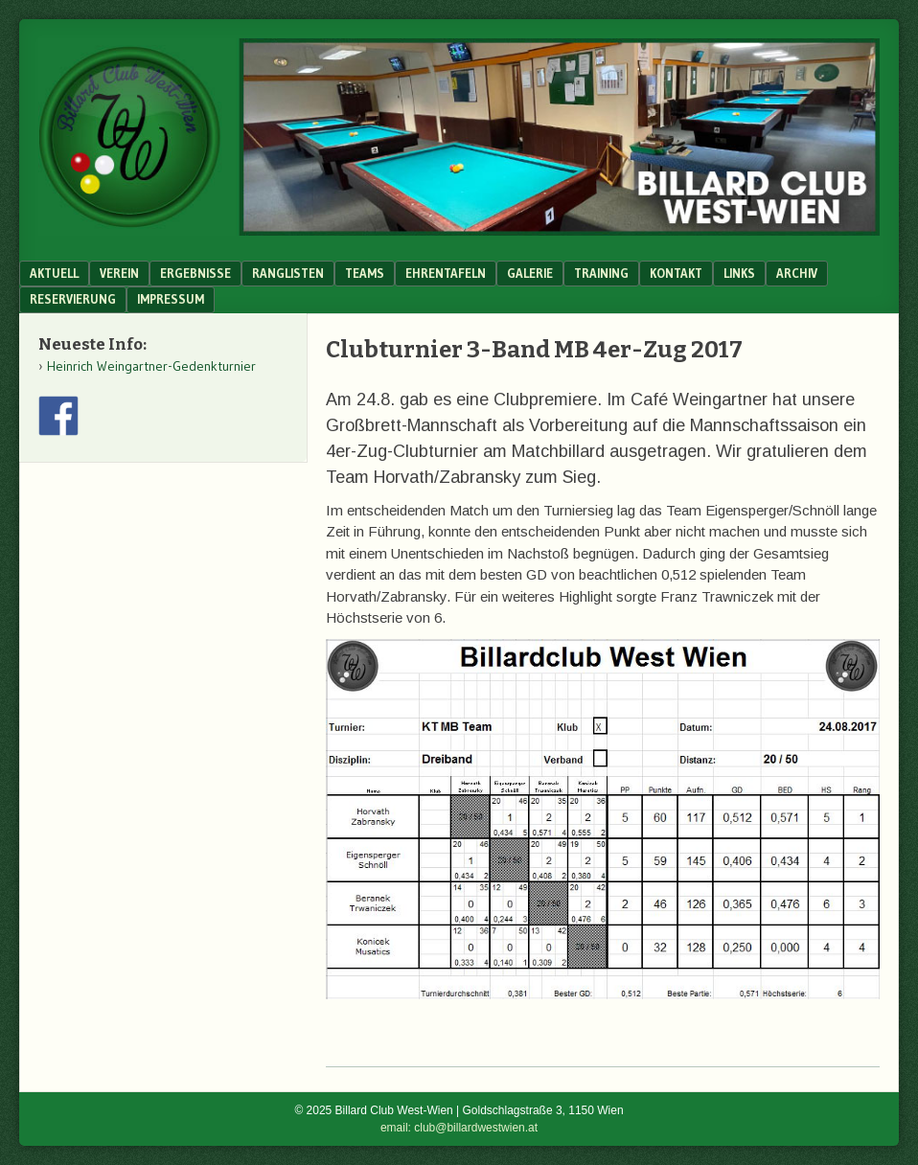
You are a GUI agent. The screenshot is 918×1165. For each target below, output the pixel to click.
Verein (119, 273)
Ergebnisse (195, 273)
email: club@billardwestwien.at (459, 1127)
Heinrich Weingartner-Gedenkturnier (151, 366)
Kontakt (676, 273)
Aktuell (54, 273)
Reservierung (73, 299)
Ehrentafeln (445, 273)
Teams (364, 273)
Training (601, 273)
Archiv (796, 273)
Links (739, 273)
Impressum (170, 299)
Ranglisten (288, 273)
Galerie (530, 273)
